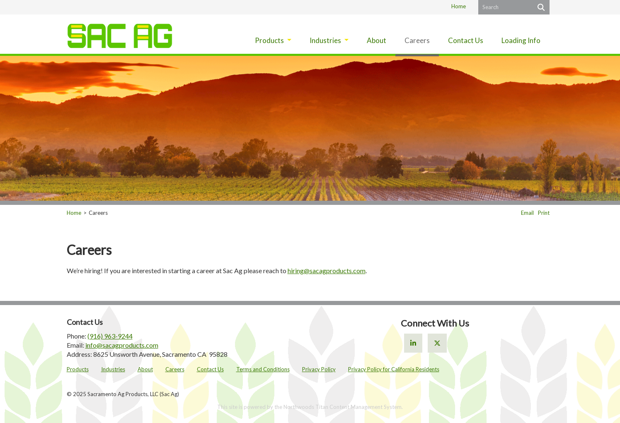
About (145, 369)
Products (78, 369)
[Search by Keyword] (504, 7)
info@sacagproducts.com (121, 345)
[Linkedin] (413, 343)
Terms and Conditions (263, 369)
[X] (437, 343)
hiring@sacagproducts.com (327, 270)
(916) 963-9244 (110, 336)
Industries (113, 369)
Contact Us (210, 369)
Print (544, 212)
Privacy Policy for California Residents (393, 369)
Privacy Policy (319, 369)
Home (458, 6)
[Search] (540, 7)
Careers (174, 369)
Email (527, 212)
